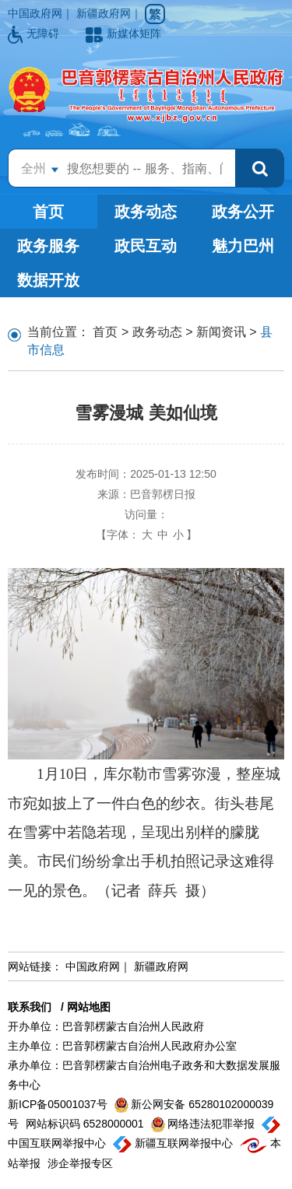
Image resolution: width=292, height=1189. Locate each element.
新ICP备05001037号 (59, 1104)
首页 (48, 211)
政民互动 (145, 245)
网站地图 (89, 1007)
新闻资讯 (221, 331)
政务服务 (48, 245)
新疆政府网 (103, 13)
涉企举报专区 (80, 1163)
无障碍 (35, 33)
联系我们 (29, 1007)
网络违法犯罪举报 (205, 1123)
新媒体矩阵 (123, 33)
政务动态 (145, 211)
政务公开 (243, 211)
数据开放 (48, 280)
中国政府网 (35, 13)
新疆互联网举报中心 (174, 1143)
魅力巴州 (243, 245)
